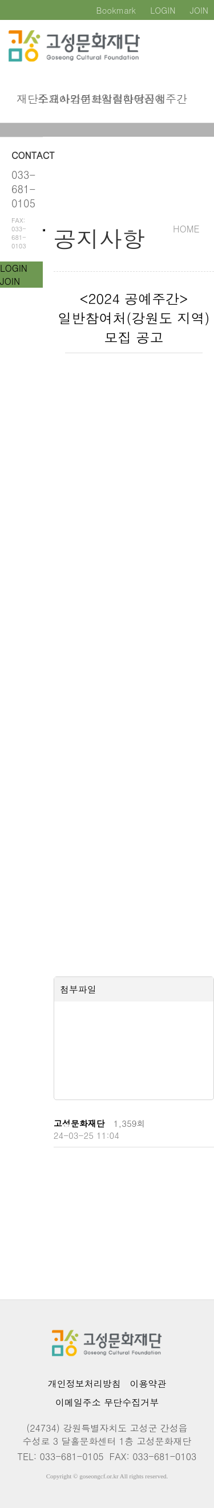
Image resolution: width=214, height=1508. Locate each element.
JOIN (10, 281)
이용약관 (148, 1383)
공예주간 (151, 99)
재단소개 (24, 99)
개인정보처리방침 (84, 1383)
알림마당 (109, 99)
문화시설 (88, 99)
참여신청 (130, 99)
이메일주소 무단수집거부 (107, 1402)
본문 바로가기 (0, 0)
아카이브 (66, 99)
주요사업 (45, 99)
